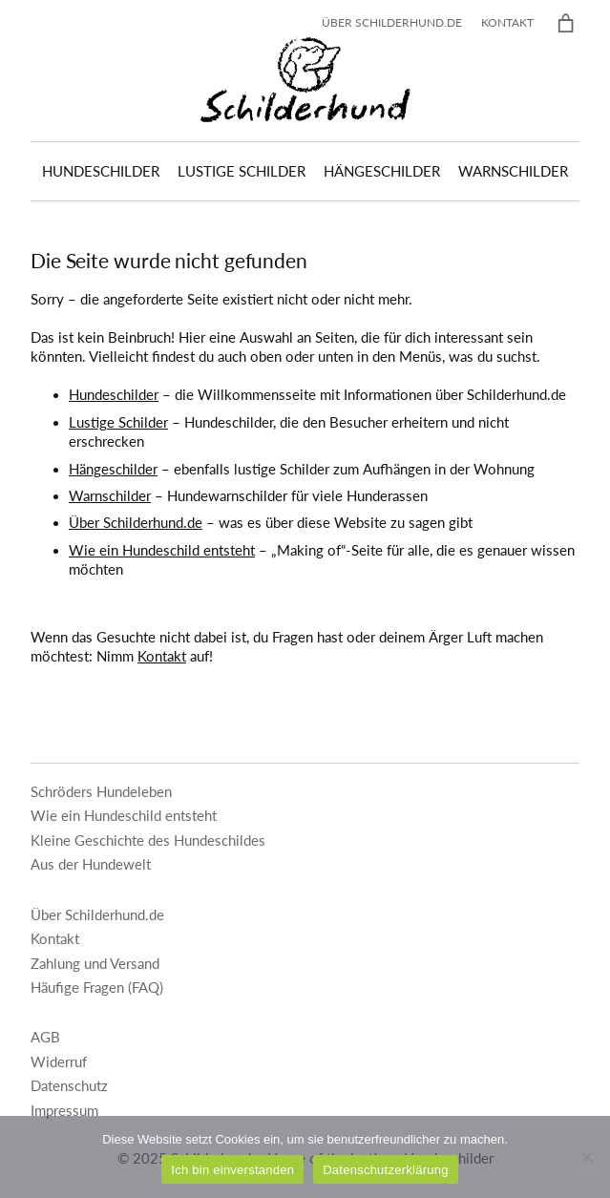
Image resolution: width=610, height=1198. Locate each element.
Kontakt (161, 656)
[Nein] (586, 1156)
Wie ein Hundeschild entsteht (162, 550)
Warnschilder (110, 496)
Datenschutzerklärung (385, 1170)
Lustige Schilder (118, 422)
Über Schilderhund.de (135, 523)
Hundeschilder (113, 395)
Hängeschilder (113, 469)
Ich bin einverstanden (232, 1170)
